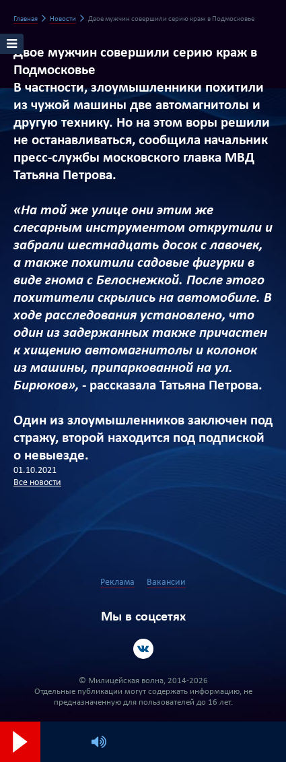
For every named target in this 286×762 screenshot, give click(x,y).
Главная (25, 19)
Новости (63, 19)
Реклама (117, 582)
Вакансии (166, 582)
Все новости (37, 483)
